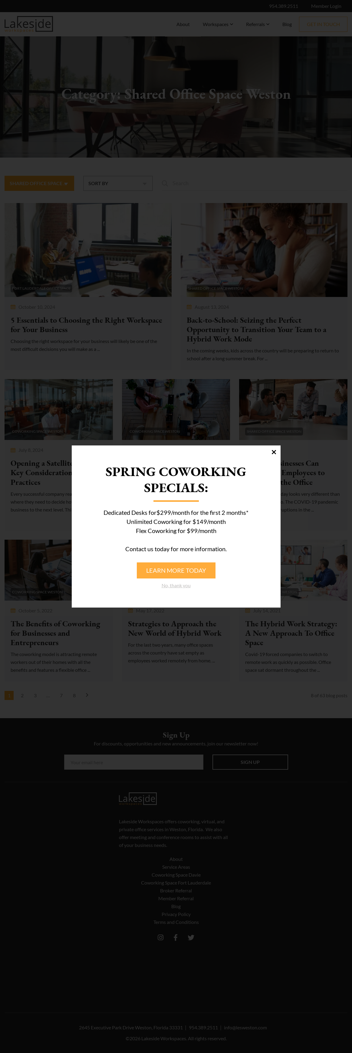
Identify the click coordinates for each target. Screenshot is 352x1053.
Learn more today (176, 570)
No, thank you (176, 585)
